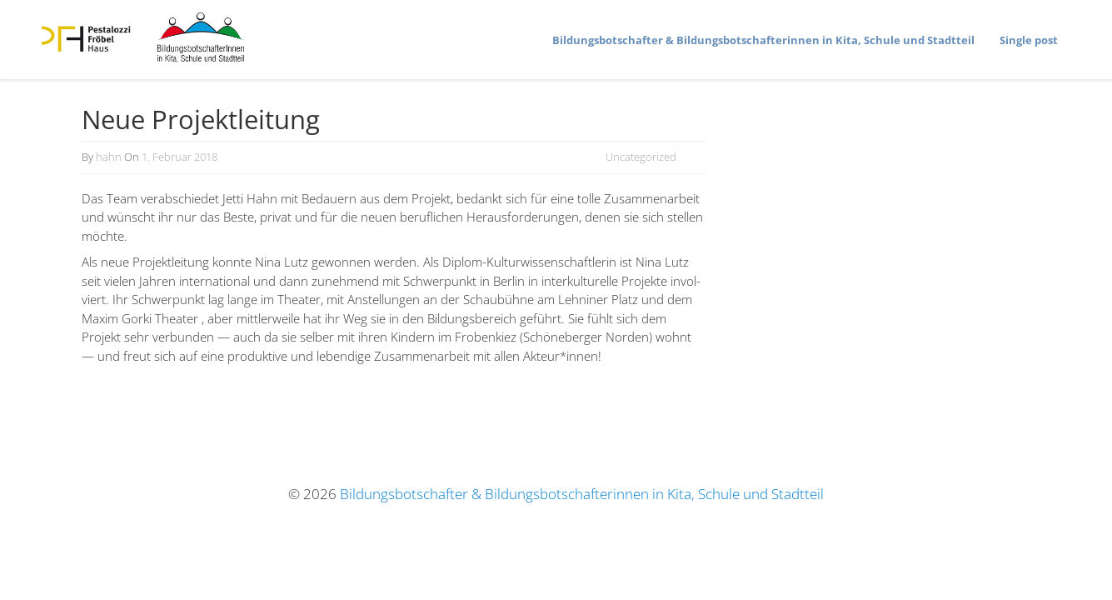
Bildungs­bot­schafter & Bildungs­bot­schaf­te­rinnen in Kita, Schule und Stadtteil (763, 40)
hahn (109, 156)
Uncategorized (641, 156)
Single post (1029, 40)
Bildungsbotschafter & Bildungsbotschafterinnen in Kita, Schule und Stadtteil (582, 493)
